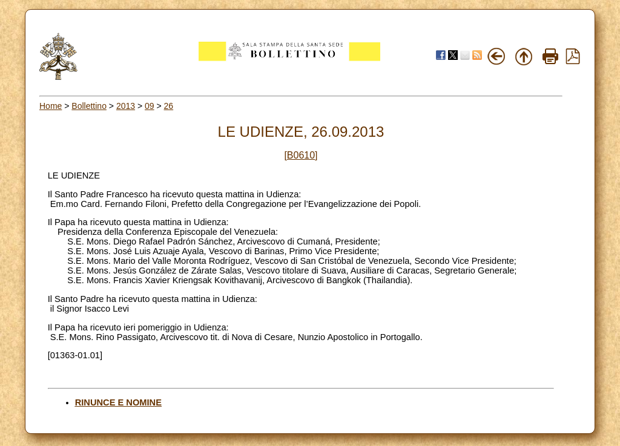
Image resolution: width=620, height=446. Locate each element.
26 (169, 106)
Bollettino (89, 106)
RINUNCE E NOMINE (118, 402)
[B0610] (300, 155)
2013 (125, 106)
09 (149, 106)
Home (50, 106)
